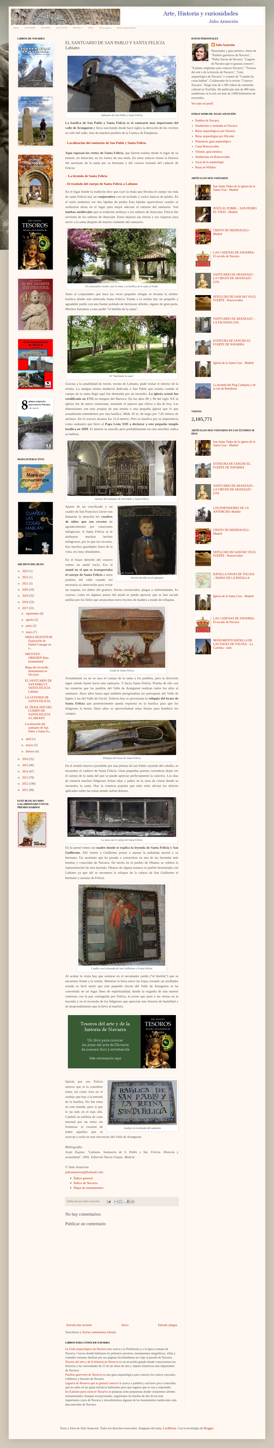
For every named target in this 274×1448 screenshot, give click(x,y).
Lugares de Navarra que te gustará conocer (92, 1383)
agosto (30, 619)
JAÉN (91, 27)
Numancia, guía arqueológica (213, 141)
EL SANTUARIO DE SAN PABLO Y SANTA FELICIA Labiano (38, 686)
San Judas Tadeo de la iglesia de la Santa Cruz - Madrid (234, 188)
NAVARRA (30, 27)
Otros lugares (105, 27)
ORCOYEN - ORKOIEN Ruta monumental (36, 657)
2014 (25, 771)
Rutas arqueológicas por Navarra (215, 131)
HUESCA (78, 27)
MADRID (46, 27)
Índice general (83, 1178)
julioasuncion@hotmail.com (84, 1172)
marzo (30, 745)
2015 (25, 765)
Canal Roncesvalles (207, 146)
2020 (25, 589)
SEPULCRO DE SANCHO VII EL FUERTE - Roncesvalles (234, 298)
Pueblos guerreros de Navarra (83, 1374)
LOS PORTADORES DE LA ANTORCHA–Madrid (231, 509)
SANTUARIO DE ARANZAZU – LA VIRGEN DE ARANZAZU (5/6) (234, 278)
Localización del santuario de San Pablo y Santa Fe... (38, 727)
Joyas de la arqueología (209, 162)
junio (29, 625)
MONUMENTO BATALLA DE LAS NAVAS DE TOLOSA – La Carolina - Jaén (233, 644)
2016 (25, 759)
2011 (25, 790)
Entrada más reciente (79, 1325)
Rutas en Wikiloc (205, 167)
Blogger (208, 1428)
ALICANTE (62, 27)
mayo (29, 632)
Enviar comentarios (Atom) (99, 1332)
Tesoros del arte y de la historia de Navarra (92, 1362)
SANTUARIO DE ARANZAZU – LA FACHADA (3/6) (234, 320)
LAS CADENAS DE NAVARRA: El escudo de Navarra (234, 254)
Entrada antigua (167, 1325)
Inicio (125, 1325)
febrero (30, 751)
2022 (25, 577)
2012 (25, 783)
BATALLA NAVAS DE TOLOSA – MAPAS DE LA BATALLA (233, 576)
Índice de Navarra (86, 1183)
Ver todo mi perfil (202, 103)
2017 (25, 608)
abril (29, 739)
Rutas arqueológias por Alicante (214, 136)
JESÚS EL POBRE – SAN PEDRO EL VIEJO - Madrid (235, 210)
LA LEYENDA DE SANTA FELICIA (37, 699)
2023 (25, 571)
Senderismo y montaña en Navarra (216, 125)
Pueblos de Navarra (207, 120)
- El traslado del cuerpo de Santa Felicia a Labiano (101, 184)
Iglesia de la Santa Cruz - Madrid (233, 363)
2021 (25, 583)
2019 (25, 595)
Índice (16, 27)
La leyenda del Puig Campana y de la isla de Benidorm (234, 386)
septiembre (33, 613)
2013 (25, 777)
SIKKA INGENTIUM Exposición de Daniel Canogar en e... (38, 642)
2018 (25, 602)
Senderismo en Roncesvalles (212, 157)
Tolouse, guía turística (208, 151)
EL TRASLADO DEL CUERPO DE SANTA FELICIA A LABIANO (38, 713)
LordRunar (169, 1428)
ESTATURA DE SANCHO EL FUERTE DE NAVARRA (232, 342)
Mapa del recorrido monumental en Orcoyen (36, 671)
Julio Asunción (225, 45)
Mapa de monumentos (89, 1187)
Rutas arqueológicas (126, 27)
